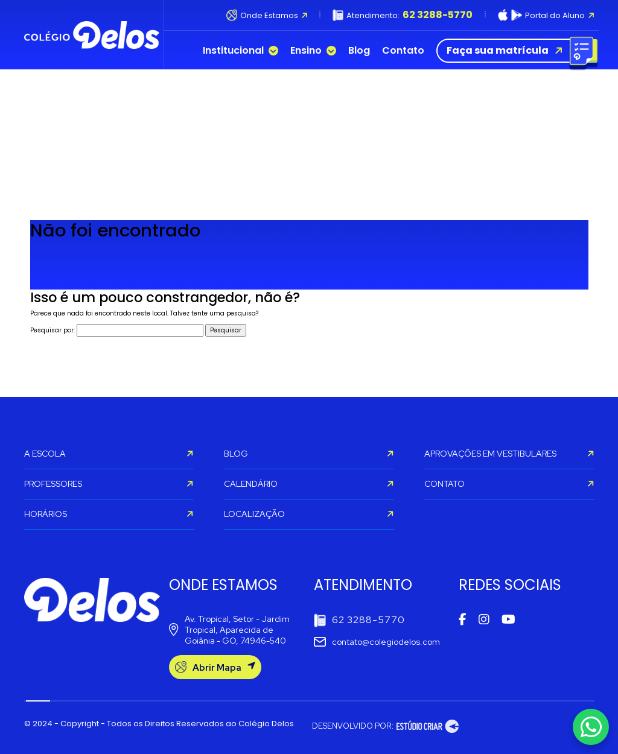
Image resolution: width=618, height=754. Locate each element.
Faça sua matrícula (514, 51)
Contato (403, 50)
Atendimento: (403, 15)
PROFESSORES (109, 484)
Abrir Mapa (215, 667)
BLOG (309, 453)
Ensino (313, 50)
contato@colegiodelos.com (377, 641)
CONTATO (509, 484)
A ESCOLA (109, 453)
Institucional (240, 50)
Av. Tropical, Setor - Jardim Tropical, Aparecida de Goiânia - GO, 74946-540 (229, 629)
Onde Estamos (267, 15)
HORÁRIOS (109, 514)
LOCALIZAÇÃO (309, 514)
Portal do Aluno (546, 15)
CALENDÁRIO (309, 484)
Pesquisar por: (52, 330)
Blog (359, 50)
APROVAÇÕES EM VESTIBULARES (509, 453)
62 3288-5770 (359, 620)
